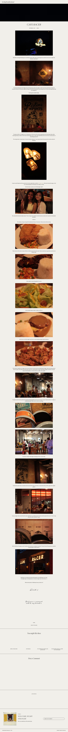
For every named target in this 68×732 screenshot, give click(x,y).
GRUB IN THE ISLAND (34, 625)
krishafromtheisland (8, 2)
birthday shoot (41, 183)
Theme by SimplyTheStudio (61, 730)
